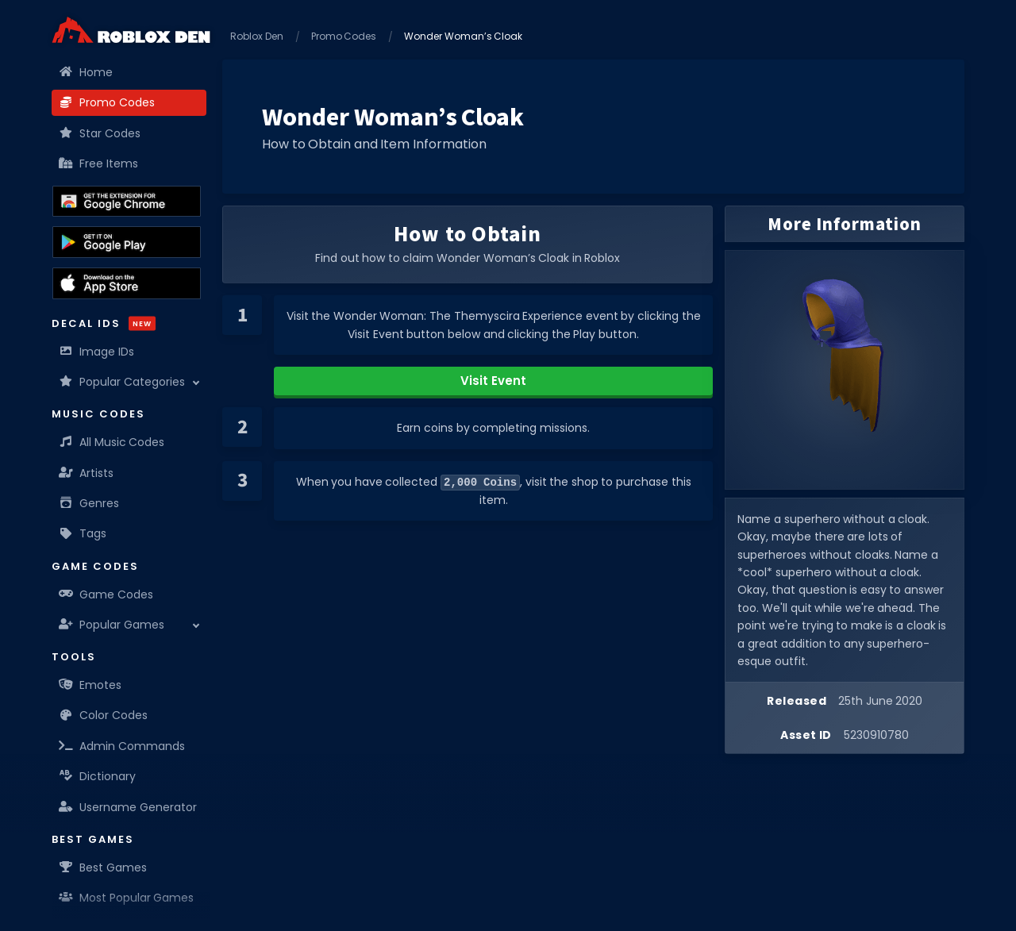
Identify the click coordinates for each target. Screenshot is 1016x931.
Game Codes (106, 594)
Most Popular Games (127, 898)
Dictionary (98, 776)
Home (86, 72)
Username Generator (128, 807)
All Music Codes (112, 442)
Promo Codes (107, 102)
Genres (89, 503)
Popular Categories (122, 382)
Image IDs (97, 352)
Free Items (99, 163)
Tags (83, 533)
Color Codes (104, 715)
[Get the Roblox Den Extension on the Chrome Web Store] (127, 201)
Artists (87, 473)
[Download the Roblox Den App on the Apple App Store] (127, 283)
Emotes (90, 685)
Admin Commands (122, 746)
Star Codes (100, 133)
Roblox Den (256, 36)
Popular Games (112, 625)
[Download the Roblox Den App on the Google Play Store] (127, 242)
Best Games (103, 867)
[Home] (131, 30)
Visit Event (493, 380)
